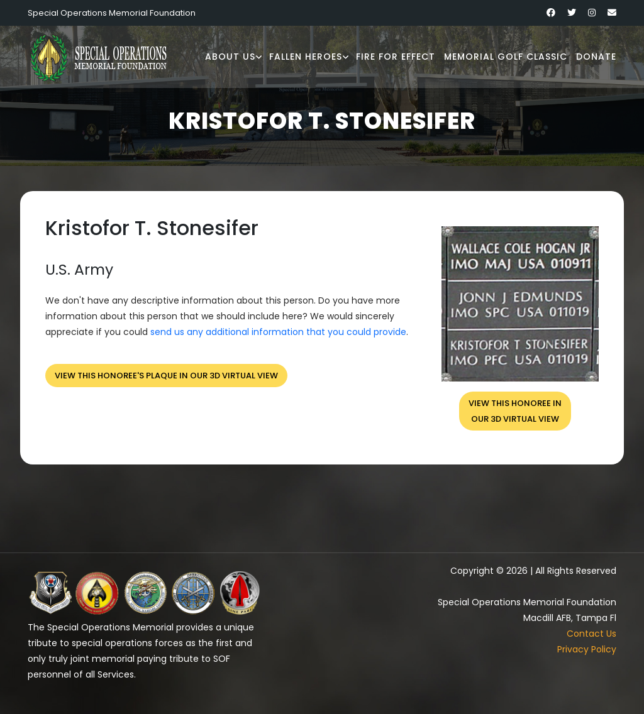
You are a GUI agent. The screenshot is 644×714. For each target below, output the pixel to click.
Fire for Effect (395, 56)
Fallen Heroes (305, 56)
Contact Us (591, 633)
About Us (230, 56)
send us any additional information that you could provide (278, 332)
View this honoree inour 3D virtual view (515, 411)
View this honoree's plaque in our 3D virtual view (166, 376)
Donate (596, 56)
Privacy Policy (586, 649)
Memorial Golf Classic (505, 56)
